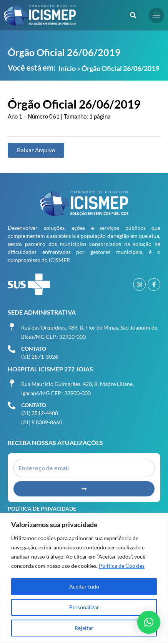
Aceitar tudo (84, 586)
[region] (84, 578)
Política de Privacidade (42, 508)
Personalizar (84, 607)
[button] (133, 15)
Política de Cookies (122, 565)
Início (67, 68)
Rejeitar (84, 628)
